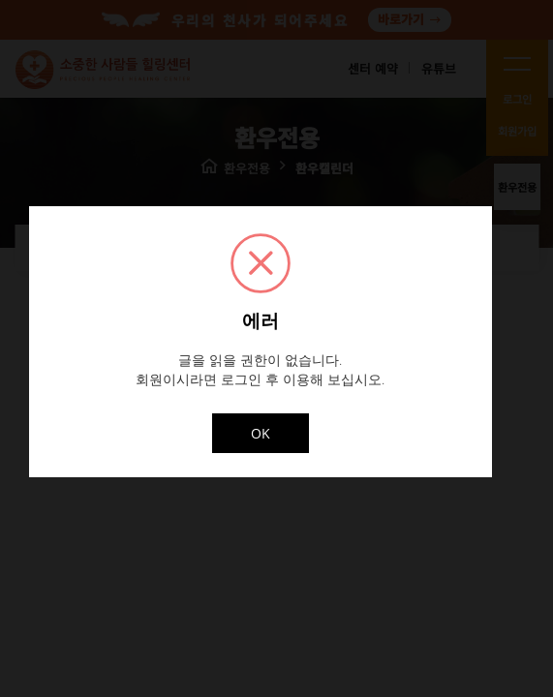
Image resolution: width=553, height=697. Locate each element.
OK (260, 433)
